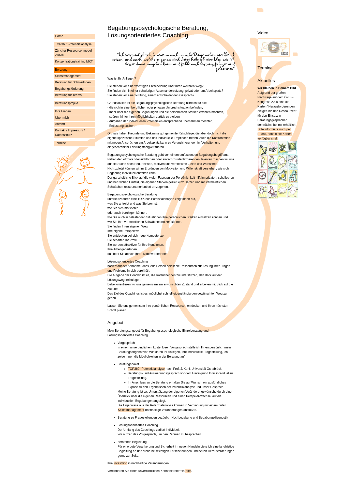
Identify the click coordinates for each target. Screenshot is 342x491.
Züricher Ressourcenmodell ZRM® (74, 53)
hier (188, 471)
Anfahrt (60, 124)
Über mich (62, 117)
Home (59, 36)
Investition (120, 463)
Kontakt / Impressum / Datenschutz (70, 133)
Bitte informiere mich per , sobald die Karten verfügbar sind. (275, 134)
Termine (60, 143)
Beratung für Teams (68, 95)
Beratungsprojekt (66, 103)
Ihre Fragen (63, 111)
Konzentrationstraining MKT (74, 61)
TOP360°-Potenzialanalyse (73, 44)
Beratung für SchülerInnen (73, 82)
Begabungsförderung (69, 88)
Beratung (61, 69)
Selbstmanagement (68, 76)
